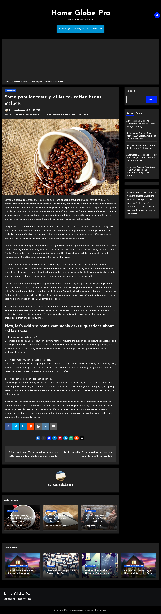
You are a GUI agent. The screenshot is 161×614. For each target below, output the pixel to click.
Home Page (64, 29)
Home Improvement (18, 566)
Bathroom (90, 566)
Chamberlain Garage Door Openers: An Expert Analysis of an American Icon (141, 136)
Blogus (88, 610)
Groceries (10, 91)
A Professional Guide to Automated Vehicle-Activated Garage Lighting (141, 124)
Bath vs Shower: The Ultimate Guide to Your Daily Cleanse (97, 573)
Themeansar (101, 610)
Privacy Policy (81, 29)
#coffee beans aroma (34, 114)
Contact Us (97, 29)
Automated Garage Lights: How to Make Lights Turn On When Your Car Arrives (141, 158)
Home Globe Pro (80, 13)
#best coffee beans (15, 114)
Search (130, 91)
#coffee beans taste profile (56, 114)
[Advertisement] (81, 59)
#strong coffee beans (78, 114)
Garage (51, 566)
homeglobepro (18, 110)
